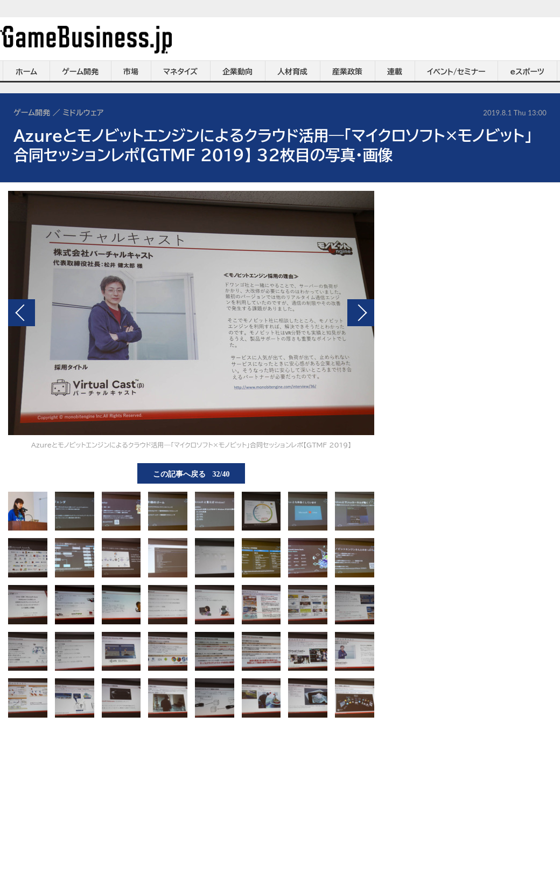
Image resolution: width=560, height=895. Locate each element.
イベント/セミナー (456, 71)
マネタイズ (180, 71)
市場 (130, 71)
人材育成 (292, 71)
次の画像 (360, 312)
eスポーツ (527, 71)
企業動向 (237, 71)
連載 (394, 71)
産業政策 (347, 71)
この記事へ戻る (191, 473)
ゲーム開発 (80, 71)
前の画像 (21, 312)
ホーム (26, 71)
